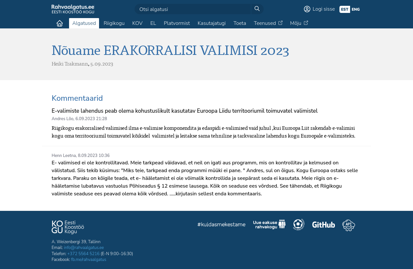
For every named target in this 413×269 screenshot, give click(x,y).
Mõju (295, 23)
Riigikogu (114, 23)
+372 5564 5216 (83, 254)
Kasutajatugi (211, 23)
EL (153, 23)
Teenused (265, 23)
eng (356, 9)
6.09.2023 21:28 (91, 119)
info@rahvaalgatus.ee (84, 248)
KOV (137, 23)
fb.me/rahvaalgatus (88, 260)
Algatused (84, 23)
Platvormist (177, 23)
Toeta (240, 23)
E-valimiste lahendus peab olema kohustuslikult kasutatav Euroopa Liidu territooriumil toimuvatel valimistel (184, 111)
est (344, 9)
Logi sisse (324, 9)
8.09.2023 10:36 (94, 156)
